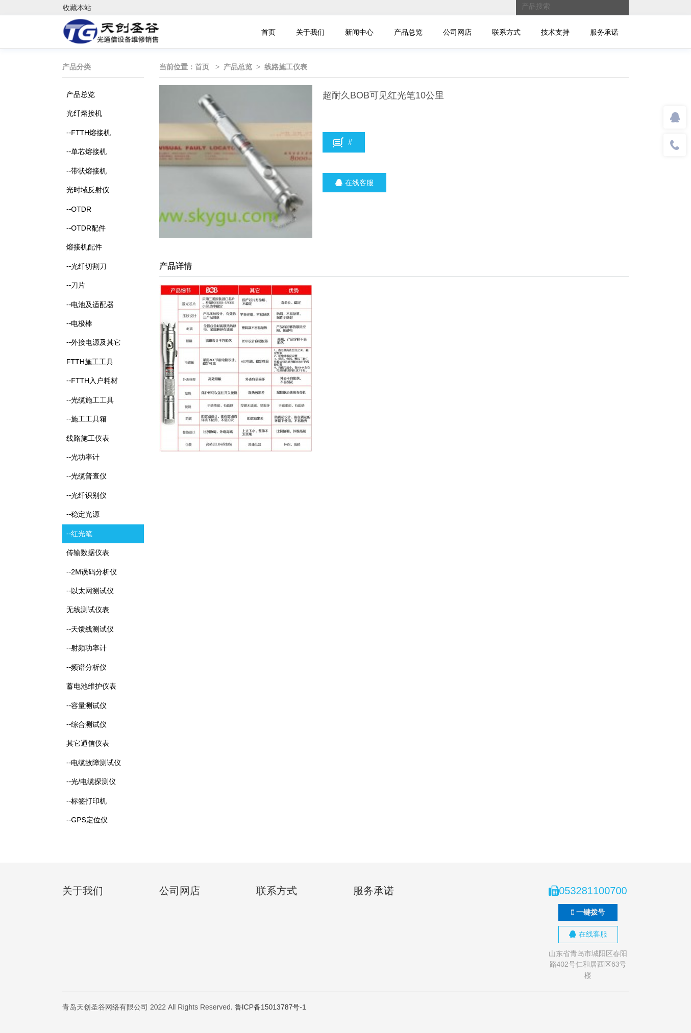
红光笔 (79, 534)
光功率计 (83, 457)
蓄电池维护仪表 (91, 686)
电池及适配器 (90, 304)
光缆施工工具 (90, 400)
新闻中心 (359, 32)
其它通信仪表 (87, 743)
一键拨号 (588, 912)
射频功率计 (86, 648)
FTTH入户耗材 (92, 380)
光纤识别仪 (86, 495)
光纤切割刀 (86, 266)
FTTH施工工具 (89, 362)
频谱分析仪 (86, 667)
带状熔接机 (86, 171)
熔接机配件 (84, 247)
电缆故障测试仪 (93, 763)
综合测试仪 (86, 724)
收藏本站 (77, 8)
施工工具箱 (86, 419)
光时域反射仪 (87, 190)
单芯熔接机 (86, 151)
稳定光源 (83, 514)
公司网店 (457, 32)
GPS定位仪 (87, 820)
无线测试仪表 (87, 610)
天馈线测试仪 (90, 629)
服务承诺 (604, 32)
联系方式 (506, 32)
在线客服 (354, 183)
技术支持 (555, 32)
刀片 (75, 285)
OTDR (78, 209)
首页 (268, 32)
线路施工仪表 (87, 438)
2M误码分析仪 (91, 572)
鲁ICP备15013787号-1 (270, 1007)
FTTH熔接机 (88, 133)
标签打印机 (86, 801)
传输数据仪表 (87, 552)
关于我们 (310, 32)
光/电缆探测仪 (91, 781)
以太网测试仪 (90, 591)
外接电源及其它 (93, 342)
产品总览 (408, 32)
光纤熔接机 (84, 113)
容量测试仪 (86, 705)
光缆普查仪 (86, 476)
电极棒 (79, 323)
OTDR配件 (86, 228)
